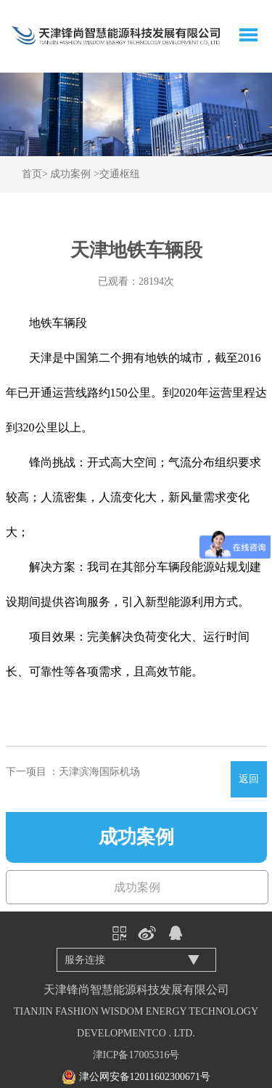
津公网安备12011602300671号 (144, 1076)
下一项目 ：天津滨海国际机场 (73, 771)
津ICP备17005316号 (136, 1055)
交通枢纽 (119, 174)
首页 (32, 174)
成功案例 (70, 174)
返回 (249, 779)
